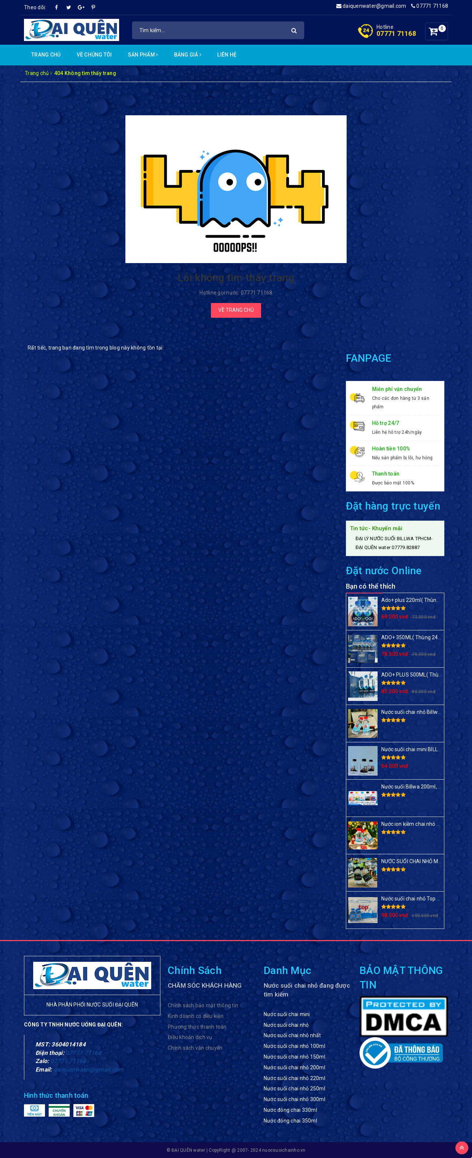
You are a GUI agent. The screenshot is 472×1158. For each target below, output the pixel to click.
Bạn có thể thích (371, 586)
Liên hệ (226, 55)
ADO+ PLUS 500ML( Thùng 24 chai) (423, 675)
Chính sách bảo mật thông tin (203, 1005)
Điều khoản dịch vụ (190, 1037)
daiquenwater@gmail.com (371, 6)
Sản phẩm (143, 55)
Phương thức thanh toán (197, 1027)
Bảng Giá (188, 55)
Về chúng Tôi (94, 55)
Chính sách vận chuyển (195, 1048)
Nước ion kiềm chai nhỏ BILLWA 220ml (426, 824)
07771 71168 (429, 6)
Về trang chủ (236, 310)
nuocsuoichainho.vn (284, 1150)
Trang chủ (45, 55)
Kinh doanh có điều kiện (195, 1016)
